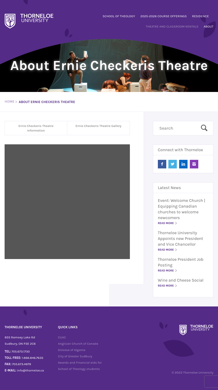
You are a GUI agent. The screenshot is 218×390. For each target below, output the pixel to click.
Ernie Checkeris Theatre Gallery (98, 126)
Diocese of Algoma (71, 350)
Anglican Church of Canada (78, 343)
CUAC (62, 337)
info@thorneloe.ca (30, 370)
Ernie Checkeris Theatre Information (35, 128)
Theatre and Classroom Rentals (172, 26)
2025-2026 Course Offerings (163, 16)
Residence (200, 16)
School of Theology (118, 16)
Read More (168, 223)
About (208, 26)
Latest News (169, 187)
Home (9, 101)
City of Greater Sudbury (75, 356)
